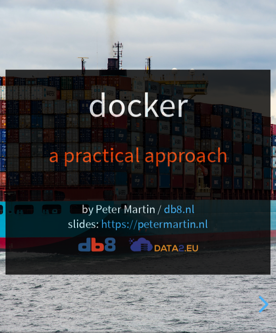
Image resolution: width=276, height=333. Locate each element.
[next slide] (262, 304)
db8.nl (179, 209)
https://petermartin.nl (154, 224)
